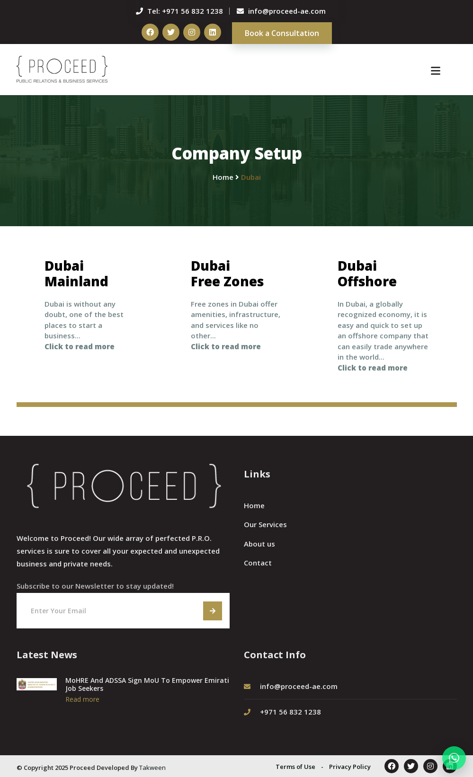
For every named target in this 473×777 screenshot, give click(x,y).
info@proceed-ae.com (287, 11)
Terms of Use (295, 766)
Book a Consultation (282, 33)
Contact (258, 562)
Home (254, 505)
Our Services (265, 524)
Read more (82, 699)
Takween (152, 767)
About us (259, 543)
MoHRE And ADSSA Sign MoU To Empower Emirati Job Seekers (147, 684)
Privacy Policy (350, 766)
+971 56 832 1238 (192, 11)
